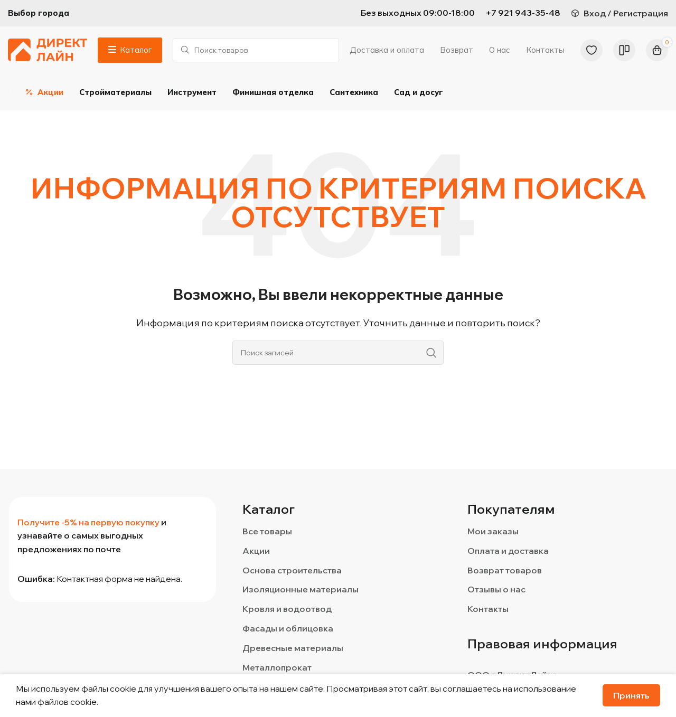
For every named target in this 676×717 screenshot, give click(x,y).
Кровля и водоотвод (287, 609)
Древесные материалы (292, 648)
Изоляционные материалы (300, 589)
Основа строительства (292, 570)
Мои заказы (493, 531)
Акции (256, 550)
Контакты (488, 609)
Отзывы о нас (496, 589)
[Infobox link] (522, 13)
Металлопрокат (277, 667)
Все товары (267, 531)
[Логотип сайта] (47, 49)
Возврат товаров (504, 570)
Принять (631, 695)
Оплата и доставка (508, 550)
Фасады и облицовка (287, 629)
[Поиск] (256, 50)
